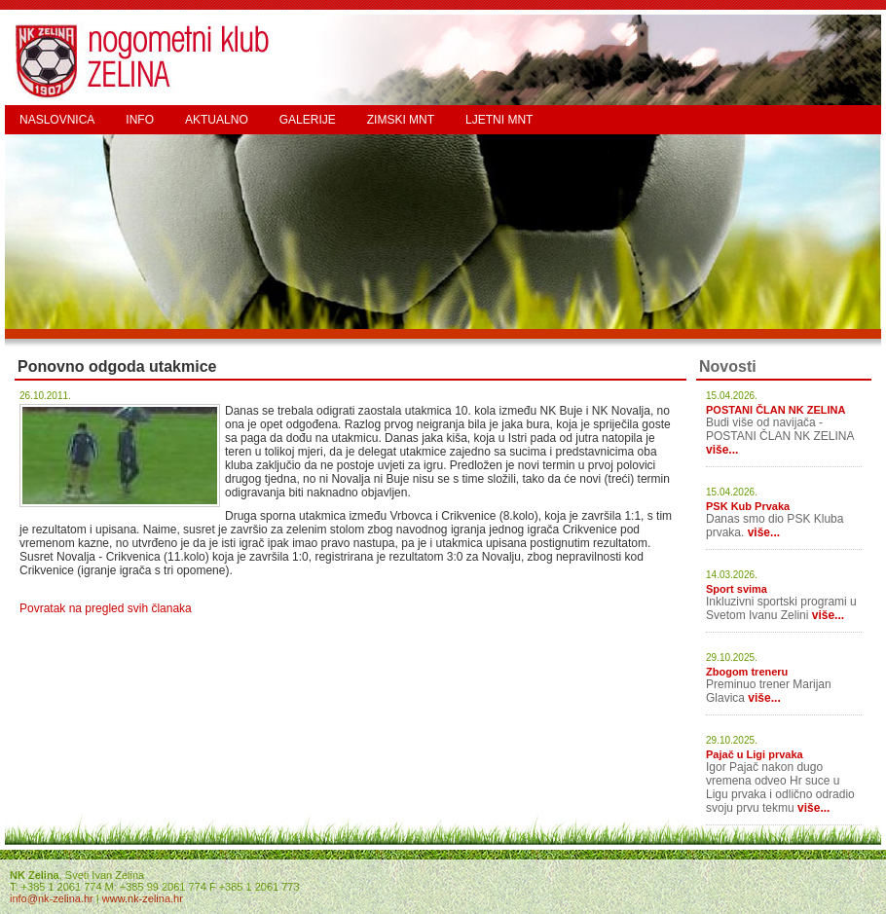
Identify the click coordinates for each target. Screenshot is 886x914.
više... (722, 450)
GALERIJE (307, 120)
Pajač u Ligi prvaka (754, 754)
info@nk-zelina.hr (51, 898)
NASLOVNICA (56, 120)
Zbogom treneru (747, 671)
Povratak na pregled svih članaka (105, 608)
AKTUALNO (216, 120)
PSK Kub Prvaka (748, 506)
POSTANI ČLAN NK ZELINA (775, 410)
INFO (140, 120)
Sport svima (736, 589)
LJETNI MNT (499, 120)
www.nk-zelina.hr (142, 898)
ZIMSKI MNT (400, 120)
